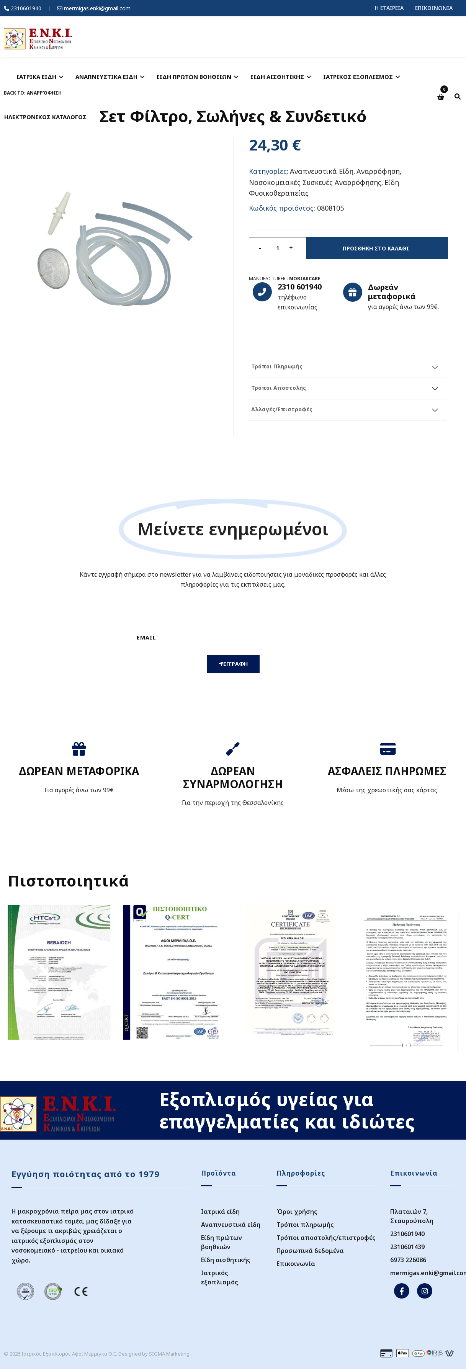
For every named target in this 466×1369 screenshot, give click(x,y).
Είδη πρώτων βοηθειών (221, 1242)
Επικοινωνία (295, 1263)
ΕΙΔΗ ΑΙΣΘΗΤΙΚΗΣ (277, 76)
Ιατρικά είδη (220, 1211)
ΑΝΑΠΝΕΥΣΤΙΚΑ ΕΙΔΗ (106, 76)
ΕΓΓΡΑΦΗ (233, 664)
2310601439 (407, 1247)
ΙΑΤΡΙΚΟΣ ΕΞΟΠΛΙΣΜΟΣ (358, 76)
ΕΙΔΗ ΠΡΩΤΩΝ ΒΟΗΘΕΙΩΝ (194, 76)
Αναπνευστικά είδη (230, 1224)
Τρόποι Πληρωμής (276, 366)
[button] (441, 97)
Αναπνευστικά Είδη (321, 171)
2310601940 (26, 8)
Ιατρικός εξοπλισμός (219, 1277)
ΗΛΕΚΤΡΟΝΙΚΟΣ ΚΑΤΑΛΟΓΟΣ (45, 117)
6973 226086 (408, 1260)
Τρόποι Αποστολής (278, 387)
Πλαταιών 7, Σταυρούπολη (411, 1216)
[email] (233, 637)
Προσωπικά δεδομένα (310, 1250)
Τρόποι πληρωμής (305, 1224)
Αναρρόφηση (378, 171)
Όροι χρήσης (296, 1211)
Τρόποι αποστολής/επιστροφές (326, 1237)
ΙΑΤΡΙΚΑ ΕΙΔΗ (36, 76)
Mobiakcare (304, 278)
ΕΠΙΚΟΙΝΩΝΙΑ (434, 7)
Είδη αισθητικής (225, 1260)
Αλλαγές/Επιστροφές (281, 409)
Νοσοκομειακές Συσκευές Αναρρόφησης (315, 181)
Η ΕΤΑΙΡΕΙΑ (389, 7)
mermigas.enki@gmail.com (97, 8)
